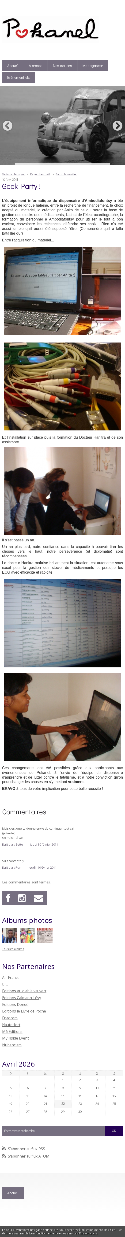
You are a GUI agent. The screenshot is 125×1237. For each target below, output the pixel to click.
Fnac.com (10, 1017)
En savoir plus (88, 1233)
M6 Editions (12, 1031)
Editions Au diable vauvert (24, 990)
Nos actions (62, 65)
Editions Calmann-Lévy (21, 997)
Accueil (13, 65)
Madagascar (93, 65)
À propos (35, 65)
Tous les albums (13, 949)
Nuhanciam (12, 1045)
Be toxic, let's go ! (13, 174)
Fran (18, 868)
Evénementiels (18, 77)
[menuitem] (13, 65)
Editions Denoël (15, 1004)
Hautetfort (11, 1024)
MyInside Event (15, 1038)
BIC (5, 984)
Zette (19, 845)
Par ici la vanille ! (66, 174)
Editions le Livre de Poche (24, 1011)
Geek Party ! (21, 186)
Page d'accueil (40, 174)
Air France (10, 977)
